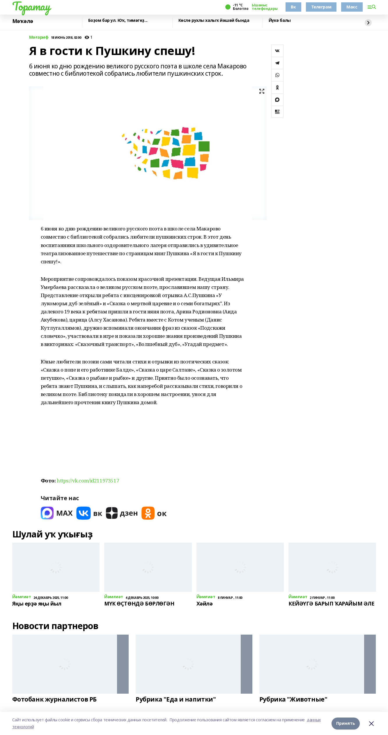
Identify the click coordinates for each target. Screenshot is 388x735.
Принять (345, 723)
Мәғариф (39, 37)
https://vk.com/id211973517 (88, 480)
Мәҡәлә (22, 21)
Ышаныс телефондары (264, 6)
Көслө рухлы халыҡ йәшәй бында (213, 20)
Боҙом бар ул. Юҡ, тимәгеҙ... (118, 20)
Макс (351, 7)
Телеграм (321, 7)
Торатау (31, 6)
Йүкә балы (280, 20)
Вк (293, 7)
